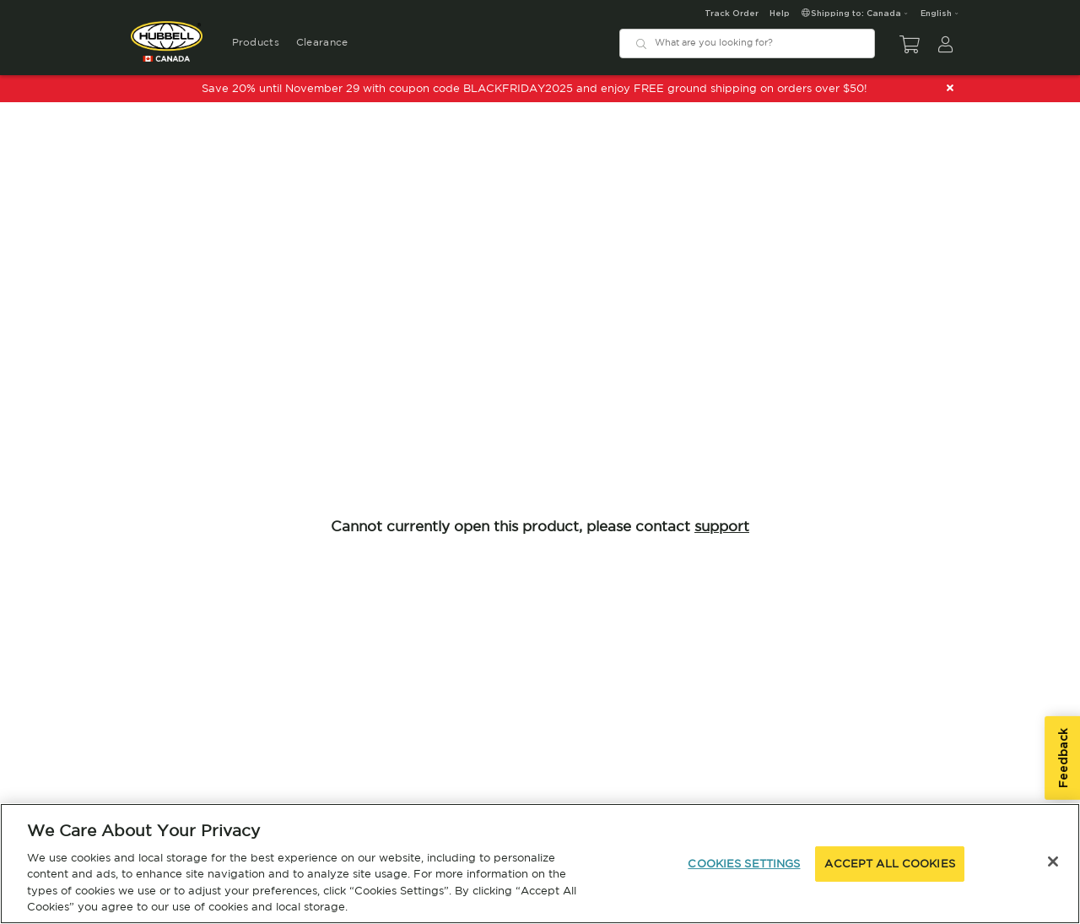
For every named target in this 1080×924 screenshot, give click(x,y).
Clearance (322, 41)
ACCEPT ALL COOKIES (889, 863)
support (721, 526)
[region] (540, 863)
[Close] (1053, 861)
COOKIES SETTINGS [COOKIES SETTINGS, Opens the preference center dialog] (744, 863)
